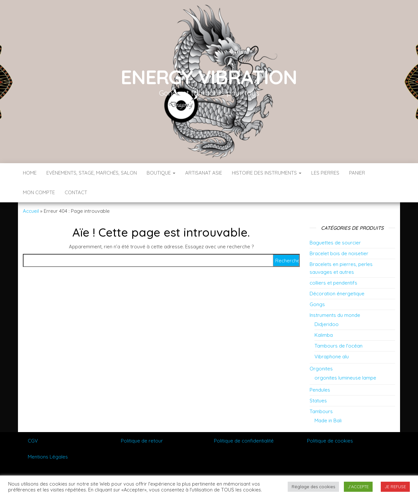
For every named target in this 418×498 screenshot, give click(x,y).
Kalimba (323, 335)
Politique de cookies (330, 441)
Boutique (161, 173)
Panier (357, 173)
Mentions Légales (48, 457)
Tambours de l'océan (338, 346)
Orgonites (321, 369)
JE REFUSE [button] (395, 486)
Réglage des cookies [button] (313, 486)
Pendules (320, 390)
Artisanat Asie (203, 173)
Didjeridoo (326, 324)
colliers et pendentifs (333, 283)
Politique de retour (142, 441)
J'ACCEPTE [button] (358, 486)
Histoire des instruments (266, 173)
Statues (318, 400)
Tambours (321, 411)
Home (30, 173)
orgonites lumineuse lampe (345, 378)
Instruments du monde (335, 315)
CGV (33, 441)
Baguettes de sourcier (335, 243)
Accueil (31, 211)
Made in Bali (328, 420)
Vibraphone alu (331, 356)
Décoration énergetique (337, 293)
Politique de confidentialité (244, 441)
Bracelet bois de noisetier (339, 253)
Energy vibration (209, 77)
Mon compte (39, 192)
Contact (76, 192)
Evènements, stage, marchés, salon (91, 173)
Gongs (317, 304)
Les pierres (325, 173)
